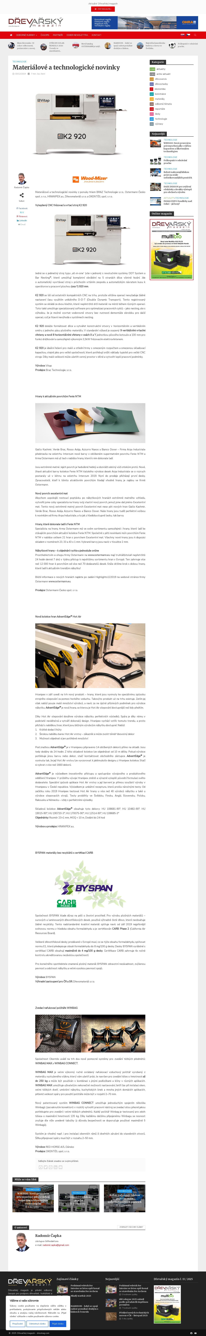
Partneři (58, 35)
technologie (19, 61)
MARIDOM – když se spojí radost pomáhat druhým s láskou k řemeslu (84, 1313)
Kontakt (96, 35)
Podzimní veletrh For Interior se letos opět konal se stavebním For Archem (85, 1292)
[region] (38, 1313)
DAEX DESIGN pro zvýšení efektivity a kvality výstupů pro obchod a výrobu (178, 189)
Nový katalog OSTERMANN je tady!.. (104, 45)
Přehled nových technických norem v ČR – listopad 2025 (134, 1317)
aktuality (169, 198)
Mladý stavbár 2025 (81, 1299)
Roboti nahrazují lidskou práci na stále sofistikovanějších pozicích (125, 1198)
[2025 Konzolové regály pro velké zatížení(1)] (145, 22)
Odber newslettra (77, 35)
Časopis (45, 35)
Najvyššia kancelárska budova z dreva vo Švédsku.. (169, 45)
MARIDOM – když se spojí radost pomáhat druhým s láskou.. (136, 45)
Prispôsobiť (17, 1323)
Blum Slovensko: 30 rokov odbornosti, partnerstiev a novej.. (40, 45)
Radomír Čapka (21, 187)
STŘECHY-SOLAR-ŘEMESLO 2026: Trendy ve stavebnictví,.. (71, 47)
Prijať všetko (58, 1323)
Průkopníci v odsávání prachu (79, 1198)
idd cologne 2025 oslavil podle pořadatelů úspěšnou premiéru (133, 1306)
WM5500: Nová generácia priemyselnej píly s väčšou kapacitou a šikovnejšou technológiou (33, 1198)
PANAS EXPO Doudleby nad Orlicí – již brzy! (178, 202)
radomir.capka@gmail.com (56, 1245)
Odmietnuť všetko (37, 1323)
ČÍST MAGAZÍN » (103, 9)
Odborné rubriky (25, 35)
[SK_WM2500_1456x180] (90, 181)
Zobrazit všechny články (131, 1227)
